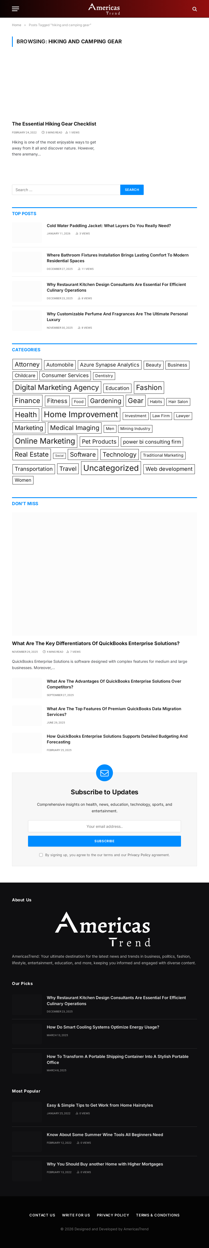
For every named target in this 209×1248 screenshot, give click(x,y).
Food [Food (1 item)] (79, 401)
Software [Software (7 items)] (83, 454)
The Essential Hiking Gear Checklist (54, 124)
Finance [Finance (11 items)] (27, 400)
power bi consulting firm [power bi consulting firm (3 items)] (152, 442)
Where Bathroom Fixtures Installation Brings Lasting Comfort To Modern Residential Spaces (118, 257)
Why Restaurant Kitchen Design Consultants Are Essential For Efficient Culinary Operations (116, 287)
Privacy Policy (139, 855)
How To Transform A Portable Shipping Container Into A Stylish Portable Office (118, 1059)
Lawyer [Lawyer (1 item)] (183, 415)
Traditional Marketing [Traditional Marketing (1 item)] (163, 455)
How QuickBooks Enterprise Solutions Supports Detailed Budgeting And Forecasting (117, 739)
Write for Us (76, 1215)
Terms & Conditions (158, 1215)
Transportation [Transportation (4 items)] (34, 469)
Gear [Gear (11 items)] (135, 400)
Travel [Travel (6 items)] (67, 468)
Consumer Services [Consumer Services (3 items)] (65, 375)
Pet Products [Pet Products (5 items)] (99, 441)
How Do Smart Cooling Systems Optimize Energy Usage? (103, 1027)
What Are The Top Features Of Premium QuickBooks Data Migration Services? (114, 711)
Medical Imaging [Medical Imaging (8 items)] (74, 428)
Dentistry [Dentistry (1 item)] (104, 375)
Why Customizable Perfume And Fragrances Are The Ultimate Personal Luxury (117, 316)
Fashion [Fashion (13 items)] (149, 387)
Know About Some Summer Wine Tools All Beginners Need (105, 1134)
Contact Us (42, 1215)
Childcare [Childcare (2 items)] (25, 375)
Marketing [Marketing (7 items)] (29, 427)
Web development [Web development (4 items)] (169, 469)
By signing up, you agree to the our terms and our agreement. (104, 855)
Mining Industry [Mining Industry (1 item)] (135, 428)
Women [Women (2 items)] (23, 480)
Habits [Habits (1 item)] (156, 401)
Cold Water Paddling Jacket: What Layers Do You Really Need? (109, 225)
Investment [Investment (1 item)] (135, 415)
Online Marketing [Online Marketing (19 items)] (45, 441)
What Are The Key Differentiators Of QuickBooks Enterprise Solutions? (96, 643)
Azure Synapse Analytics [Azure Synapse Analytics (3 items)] (109, 365)
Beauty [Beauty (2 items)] (153, 365)
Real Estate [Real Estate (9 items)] (32, 454)
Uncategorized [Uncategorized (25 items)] (111, 468)
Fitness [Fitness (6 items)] (57, 400)
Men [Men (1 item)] (110, 428)
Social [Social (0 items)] (59, 455)
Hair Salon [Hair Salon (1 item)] (178, 401)
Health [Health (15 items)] (26, 414)
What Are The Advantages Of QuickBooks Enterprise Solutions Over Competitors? (114, 684)
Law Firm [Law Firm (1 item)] (161, 415)
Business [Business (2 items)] (177, 365)
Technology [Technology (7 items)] (120, 454)
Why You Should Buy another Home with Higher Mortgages (105, 1164)
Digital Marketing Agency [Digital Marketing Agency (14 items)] (57, 387)
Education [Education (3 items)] (117, 388)
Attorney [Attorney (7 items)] (27, 364)
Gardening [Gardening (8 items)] (105, 401)
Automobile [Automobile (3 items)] (59, 365)
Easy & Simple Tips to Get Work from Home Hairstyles (100, 1105)
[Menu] (15, 9)
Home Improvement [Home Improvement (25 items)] (81, 414)
